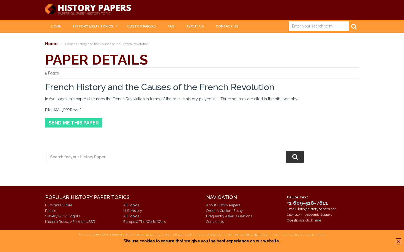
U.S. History (132, 211)
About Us (195, 26)
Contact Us (227, 26)
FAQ (171, 26)
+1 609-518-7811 (307, 203)
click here (313, 220)
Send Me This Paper (73, 123)
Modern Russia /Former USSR (70, 222)
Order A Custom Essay (224, 211)
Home (56, 26)
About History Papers (223, 205)
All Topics (131, 205)
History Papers (88, 10)
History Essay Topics (93, 26)
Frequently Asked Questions (229, 216)
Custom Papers (141, 26)
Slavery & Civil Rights (62, 216)
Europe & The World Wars (144, 222)
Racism (51, 211)
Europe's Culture (58, 205)
